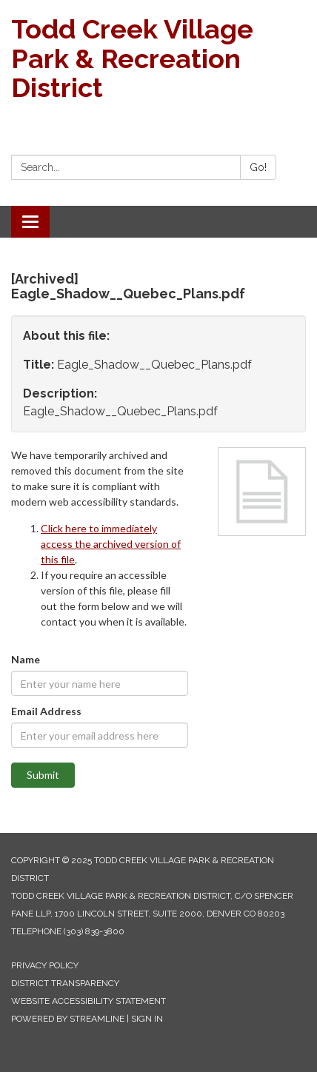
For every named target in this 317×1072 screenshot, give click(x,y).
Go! (258, 167)
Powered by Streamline (67, 1019)
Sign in (147, 1019)
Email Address (46, 711)
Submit (43, 774)
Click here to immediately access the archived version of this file (111, 544)
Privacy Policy (45, 965)
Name (25, 659)
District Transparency (65, 983)
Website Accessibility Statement (88, 1001)
